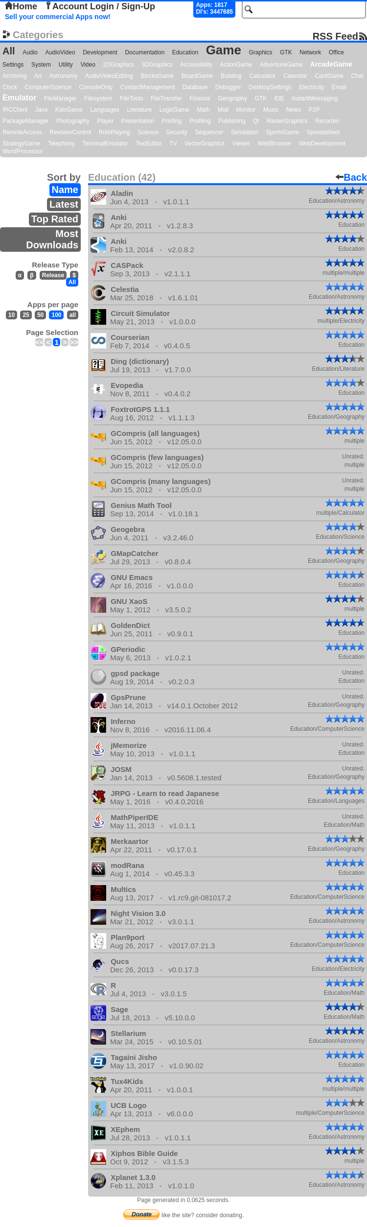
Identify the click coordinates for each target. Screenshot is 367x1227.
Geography (232, 98)
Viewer (241, 143)
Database (195, 87)
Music (270, 109)
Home (21, 6)
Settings (12, 64)
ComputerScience (48, 87)
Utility (66, 64)
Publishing (231, 121)
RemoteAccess (22, 132)
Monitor (245, 109)
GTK (286, 52)
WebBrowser (274, 143)
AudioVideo (60, 52)
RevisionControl (70, 132)
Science (148, 132)
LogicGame (174, 109)
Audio (30, 52)
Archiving (14, 75)
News (293, 109)
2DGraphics (118, 64)
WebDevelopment (322, 143)
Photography (73, 121)
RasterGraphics (287, 121)
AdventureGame (281, 64)
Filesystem (98, 98)
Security (176, 132)
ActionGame (236, 64)
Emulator (19, 98)
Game (223, 50)
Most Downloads (52, 239)
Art (38, 75)
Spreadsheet (323, 132)
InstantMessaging (315, 98)
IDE (279, 98)
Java (41, 109)
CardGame (329, 75)
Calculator (262, 75)
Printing (172, 121)
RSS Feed (335, 36)
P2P (314, 109)
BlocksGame (157, 75)
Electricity (311, 87)
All (8, 51)
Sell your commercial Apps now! (58, 17)
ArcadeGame (331, 64)
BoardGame (197, 75)
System (41, 64)
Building (231, 75)
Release (53, 275)
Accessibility (196, 64)
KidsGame (69, 109)
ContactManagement (147, 87)
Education (185, 52)
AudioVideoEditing (109, 75)
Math (203, 109)
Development (100, 52)
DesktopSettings (270, 87)
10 (11, 315)
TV (173, 143)
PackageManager (25, 121)
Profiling (199, 121)
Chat (357, 75)
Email (339, 87)
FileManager (60, 98)
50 (40, 315)
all (72, 315)
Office (336, 52)
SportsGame (282, 132)
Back (351, 177)
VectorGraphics (204, 143)
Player (105, 121)
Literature (139, 109)
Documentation (144, 52)
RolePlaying (114, 132)
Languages (104, 109)
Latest (63, 204)
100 (56, 315)
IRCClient (14, 109)
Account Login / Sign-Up (100, 6)
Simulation (244, 132)
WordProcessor (22, 151)
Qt (256, 121)
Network (310, 52)
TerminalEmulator (105, 143)
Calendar (295, 75)
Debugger (228, 87)
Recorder (327, 121)
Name (65, 189)
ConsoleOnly (96, 87)
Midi (223, 109)
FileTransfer (166, 98)
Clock (9, 87)
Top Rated (54, 219)
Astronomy (63, 75)
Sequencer (209, 132)
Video (87, 64)
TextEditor (148, 143)
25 (26, 315)
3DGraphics (156, 64)
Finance (199, 98)
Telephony (61, 143)
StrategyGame (21, 143)
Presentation (137, 121)
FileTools (131, 98)
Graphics (260, 52)
